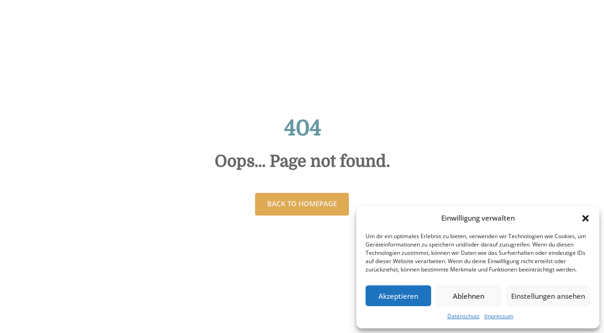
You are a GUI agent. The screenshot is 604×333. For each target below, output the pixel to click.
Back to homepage (302, 203)
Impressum (498, 316)
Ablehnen (468, 296)
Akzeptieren (398, 296)
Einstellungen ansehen (548, 296)
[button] (585, 218)
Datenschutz (463, 316)
